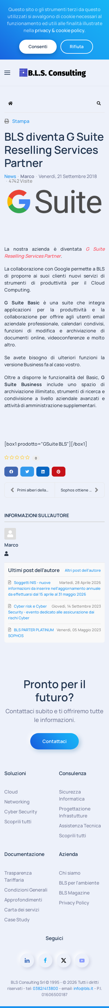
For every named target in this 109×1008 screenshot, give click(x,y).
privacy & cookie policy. (60, 30)
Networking (17, 801)
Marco (27, 176)
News (10, 176)
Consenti (37, 46)
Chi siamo (70, 873)
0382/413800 (45, 988)
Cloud (11, 792)
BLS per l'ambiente (79, 883)
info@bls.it (83, 988)
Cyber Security (20, 811)
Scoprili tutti (17, 821)
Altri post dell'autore (83, 570)
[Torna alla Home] (54, 73)
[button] (7, 73)
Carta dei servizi (21, 909)
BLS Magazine (74, 893)
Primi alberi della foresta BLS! (32, 490)
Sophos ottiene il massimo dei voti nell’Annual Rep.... (83, 490)
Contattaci (54, 741)
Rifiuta (77, 46)
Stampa (20, 121)
